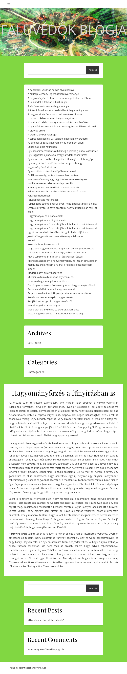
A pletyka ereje (36, 130)
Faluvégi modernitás (39, 195)
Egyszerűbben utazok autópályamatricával (52, 171)
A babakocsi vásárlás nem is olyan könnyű (51, 89)
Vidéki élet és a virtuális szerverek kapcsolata (53, 309)
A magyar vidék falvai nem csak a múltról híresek (55, 114)
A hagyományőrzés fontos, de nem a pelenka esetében (59, 98)
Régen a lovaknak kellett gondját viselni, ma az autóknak (59, 293)
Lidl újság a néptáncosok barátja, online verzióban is (57, 252)
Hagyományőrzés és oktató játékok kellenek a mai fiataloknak (63, 224)
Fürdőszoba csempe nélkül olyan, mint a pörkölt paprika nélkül (62, 203)
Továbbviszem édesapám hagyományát (50, 297)
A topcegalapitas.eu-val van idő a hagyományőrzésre (58, 138)
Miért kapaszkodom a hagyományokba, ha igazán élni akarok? (62, 260)
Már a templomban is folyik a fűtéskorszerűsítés (55, 256)
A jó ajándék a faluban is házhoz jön (47, 102)
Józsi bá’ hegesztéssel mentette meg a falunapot (56, 236)
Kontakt (32, 240)
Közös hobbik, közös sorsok (44, 244)
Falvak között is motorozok (43, 199)
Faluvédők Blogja (63, 29)
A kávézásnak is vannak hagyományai (48, 106)
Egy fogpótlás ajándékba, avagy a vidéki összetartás (57, 154)
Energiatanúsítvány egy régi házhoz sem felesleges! (57, 179)
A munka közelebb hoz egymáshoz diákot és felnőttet (58, 122)
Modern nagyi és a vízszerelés (45, 272)
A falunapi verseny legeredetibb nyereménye (53, 93)
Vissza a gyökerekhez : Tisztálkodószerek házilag (56, 313)
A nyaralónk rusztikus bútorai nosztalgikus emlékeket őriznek (62, 126)
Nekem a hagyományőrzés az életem (49, 281)
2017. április (34, 342)
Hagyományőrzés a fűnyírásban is (47, 220)
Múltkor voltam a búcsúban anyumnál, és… (51, 277)
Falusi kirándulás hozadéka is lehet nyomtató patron (57, 191)
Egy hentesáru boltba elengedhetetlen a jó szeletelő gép (60, 159)
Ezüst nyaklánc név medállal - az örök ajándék (53, 187)
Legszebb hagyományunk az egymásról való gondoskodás (61, 248)
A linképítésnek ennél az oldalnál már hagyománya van (58, 110)
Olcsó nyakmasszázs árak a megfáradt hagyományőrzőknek (62, 285)
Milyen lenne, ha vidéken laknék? (46, 620)
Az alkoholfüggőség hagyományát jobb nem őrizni (56, 142)
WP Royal (41, 667)
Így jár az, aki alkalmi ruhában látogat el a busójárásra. (58, 232)
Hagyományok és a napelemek (45, 215)
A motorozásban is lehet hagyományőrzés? (52, 118)
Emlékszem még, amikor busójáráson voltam (53, 175)
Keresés (93, 70)
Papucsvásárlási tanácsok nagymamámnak (52, 289)
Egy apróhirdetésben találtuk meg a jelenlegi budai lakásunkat (63, 150)
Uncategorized (36, 371)
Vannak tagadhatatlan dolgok (44, 305)
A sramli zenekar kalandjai (42, 134)
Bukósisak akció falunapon (42, 146)
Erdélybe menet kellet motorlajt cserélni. (51, 183)
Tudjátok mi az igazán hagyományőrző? (50, 301)
